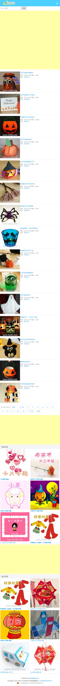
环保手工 (27, 77)
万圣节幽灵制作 (25, 295)
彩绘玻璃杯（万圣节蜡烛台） (29, 228)
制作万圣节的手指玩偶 (27, 339)
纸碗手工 (27, 366)
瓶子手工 (27, 321)
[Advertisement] (30, 25)
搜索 (23, 8)
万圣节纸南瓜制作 (26, 139)
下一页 (30, 411)
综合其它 (27, 143)
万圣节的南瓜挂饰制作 (27, 384)
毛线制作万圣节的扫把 (27, 184)
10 (18, 411)
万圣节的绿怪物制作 (26, 273)
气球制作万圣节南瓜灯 (27, 117)
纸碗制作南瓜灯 (25, 362)
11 (24, 411)
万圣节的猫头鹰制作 (26, 73)
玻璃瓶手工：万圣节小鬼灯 (29, 317)
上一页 (21, 407)
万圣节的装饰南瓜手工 (27, 161)
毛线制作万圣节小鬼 (26, 250)
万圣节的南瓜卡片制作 (27, 95)
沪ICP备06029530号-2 (46, 681)
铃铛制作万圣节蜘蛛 (26, 206)
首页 (13, 407)
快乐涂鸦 (27, 99)
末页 (38, 411)
